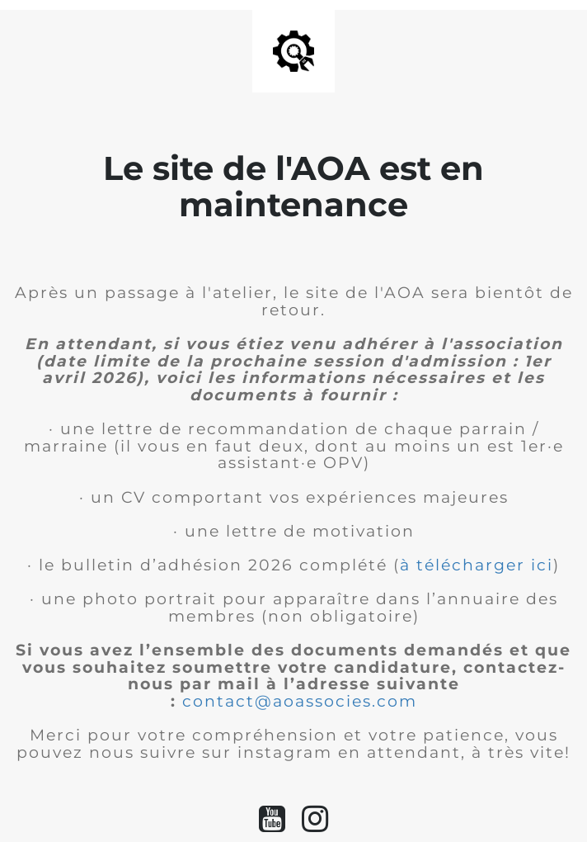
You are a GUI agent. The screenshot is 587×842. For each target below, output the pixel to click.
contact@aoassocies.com (299, 701)
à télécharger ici (476, 565)
